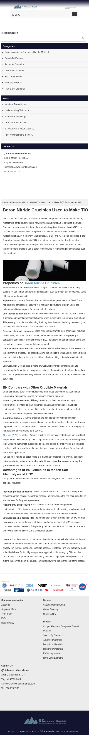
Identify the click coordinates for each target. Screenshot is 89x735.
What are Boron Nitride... (16, 104)
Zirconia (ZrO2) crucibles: (16, 435)
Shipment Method (9, 609)
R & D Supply (49, 614)
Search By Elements (14, 58)
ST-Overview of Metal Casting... (20, 128)
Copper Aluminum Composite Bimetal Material (27, 52)
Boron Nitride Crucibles (42, 283)
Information (15, 202)
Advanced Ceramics (14, 64)
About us (5, 605)
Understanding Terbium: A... (18, 110)
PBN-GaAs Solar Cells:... (17, 122)
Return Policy (7, 623)
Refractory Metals (13, 82)
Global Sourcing (50, 609)
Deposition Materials (14, 70)
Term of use (7, 614)
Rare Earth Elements (15, 89)
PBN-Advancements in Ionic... (19, 135)
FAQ (3, 618)
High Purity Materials (15, 76)
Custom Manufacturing (54, 605)
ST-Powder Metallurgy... (16, 116)
